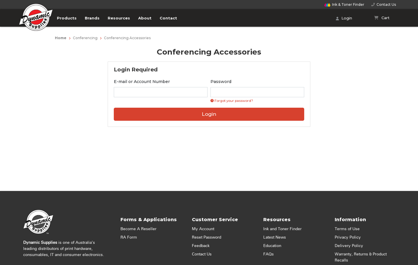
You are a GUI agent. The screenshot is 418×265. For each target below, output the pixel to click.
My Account (203, 229)
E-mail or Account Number (142, 81)
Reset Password (206, 237)
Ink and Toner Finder (282, 229)
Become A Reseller (138, 229)
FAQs (268, 254)
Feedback (201, 246)
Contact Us (383, 4)
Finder (344, 4)
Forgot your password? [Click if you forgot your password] (231, 101)
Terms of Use (347, 229)
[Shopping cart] (382, 18)
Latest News (274, 237)
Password (220, 81)
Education (272, 246)
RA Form (128, 237)
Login (344, 18)
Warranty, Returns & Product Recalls (361, 257)
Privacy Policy (348, 237)
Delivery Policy (349, 246)
